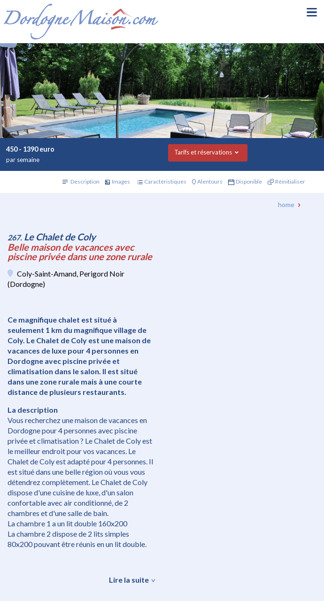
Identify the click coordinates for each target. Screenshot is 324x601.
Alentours (210, 181)
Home (286, 204)
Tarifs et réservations (203, 152)
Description (85, 181)
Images (121, 181)
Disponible (249, 181)
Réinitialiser (290, 181)
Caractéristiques (165, 181)
